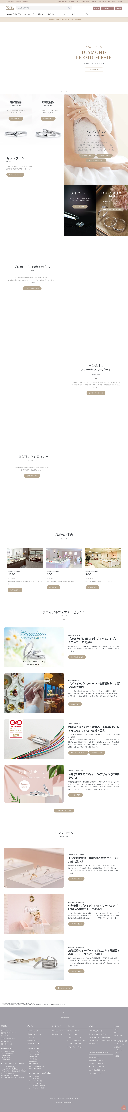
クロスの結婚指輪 (33, 1063)
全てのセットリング (57, 1031)
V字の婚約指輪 (6, 1059)
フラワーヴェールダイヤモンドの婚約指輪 (13, 1077)
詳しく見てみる (75, 795)
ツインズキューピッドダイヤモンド (77, 1040)
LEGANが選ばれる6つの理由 (112, 209)
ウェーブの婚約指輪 (7, 1053)
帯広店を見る (92, 587)
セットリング (56, 1026)
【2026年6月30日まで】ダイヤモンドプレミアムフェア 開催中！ (64, 19)
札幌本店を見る (15, 590)
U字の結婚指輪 (33, 1059)
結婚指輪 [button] (51, 14)
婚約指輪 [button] (40, 14)
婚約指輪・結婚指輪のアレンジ (99, 1052)
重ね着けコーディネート (96, 160)
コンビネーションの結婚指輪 (36, 1066)
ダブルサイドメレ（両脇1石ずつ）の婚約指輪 (14, 1070)
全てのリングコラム (64, 988)
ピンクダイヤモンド (73, 1031)
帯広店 (116, 1032)
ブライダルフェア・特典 (82, 1)
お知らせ (101, 1)
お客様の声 (71, 1)
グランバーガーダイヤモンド (75, 1037)
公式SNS (107, 1)
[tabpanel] (64, 55)
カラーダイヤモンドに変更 (96, 1066)
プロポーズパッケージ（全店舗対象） (99, 1037)
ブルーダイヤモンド (73, 1034)
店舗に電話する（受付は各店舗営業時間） (18, 1)
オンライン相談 (118, 1035)
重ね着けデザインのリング (8, 1033)
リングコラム (93, 1)
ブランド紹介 (4, 1035)
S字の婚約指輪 (6, 1055)
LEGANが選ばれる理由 (14, 14)
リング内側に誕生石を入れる (97, 1070)
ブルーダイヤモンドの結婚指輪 (37, 1088)
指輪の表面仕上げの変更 (96, 1060)
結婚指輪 (30, 1026)
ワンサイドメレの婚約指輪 (9, 1068)
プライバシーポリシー (72, 1098)
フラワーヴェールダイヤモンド (76, 1047)
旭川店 (116, 1029)
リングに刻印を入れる (95, 1073)
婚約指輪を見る (16, 118)
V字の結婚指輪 (33, 1061)
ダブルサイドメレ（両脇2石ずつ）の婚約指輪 (14, 1072)
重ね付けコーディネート (8, 1044)
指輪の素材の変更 (94, 1057)
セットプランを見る (15, 174)
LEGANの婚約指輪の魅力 (8, 1038)
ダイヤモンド (71, 1026)
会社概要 (116, 1056)
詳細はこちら (75, 704)
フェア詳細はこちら (94, 69)
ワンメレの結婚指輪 (34, 1078)
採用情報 (120, 1)
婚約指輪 (4, 1026)
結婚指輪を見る (48, 118)
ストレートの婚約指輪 (8, 1051)
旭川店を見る (53, 587)
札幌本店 (116, 1026)
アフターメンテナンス (61, 1)
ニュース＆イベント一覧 (64, 810)
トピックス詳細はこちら (78, 752)
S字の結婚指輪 (33, 1056)
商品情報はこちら (97, 752)
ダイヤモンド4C (80, 206)
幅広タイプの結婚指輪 (35, 1068)
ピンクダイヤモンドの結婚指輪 (37, 1085)
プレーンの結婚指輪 (34, 1076)
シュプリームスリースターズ (75, 1044)
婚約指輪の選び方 (87, 155)
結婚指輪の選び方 (104, 155)
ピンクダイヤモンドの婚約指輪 (10, 1075)
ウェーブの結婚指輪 (34, 1054)
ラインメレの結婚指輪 (35, 1083)
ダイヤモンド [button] (76, 14)
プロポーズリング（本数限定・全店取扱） (101, 1040)
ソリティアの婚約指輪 (8, 1066)
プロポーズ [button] (88, 14)
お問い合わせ (60, 1098)
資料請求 (114, 1)
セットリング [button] (63, 14)
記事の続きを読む (76, 879)
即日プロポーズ (93, 1044)
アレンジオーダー (29, 14)
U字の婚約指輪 (6, 1057)
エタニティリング (6, 1030)
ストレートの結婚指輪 (35, 1052)
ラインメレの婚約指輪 (8, 1073)
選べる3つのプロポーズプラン (97, 1034)
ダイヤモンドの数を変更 (96, 1063)
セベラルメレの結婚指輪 (35, 1081)
